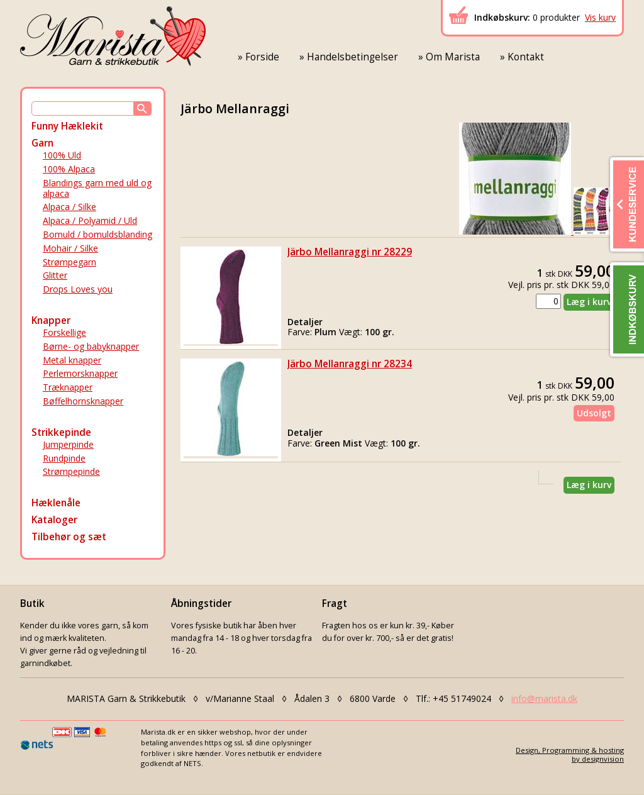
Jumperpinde (68, 444)
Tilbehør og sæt (68, 536)
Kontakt (526, 57)
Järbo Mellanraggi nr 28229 (349, 252)
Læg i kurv (589, 302)
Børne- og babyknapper (91, 346)
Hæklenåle (55, 502)
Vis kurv (600, 17)
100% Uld (62, 155)
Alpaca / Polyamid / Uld (90, 220)
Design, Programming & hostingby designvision (570, 754)
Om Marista (453, 57)
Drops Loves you (78, 289)
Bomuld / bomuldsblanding (97, 234)
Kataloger (54, 519)
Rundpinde (64, 458)
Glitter (55, 275)
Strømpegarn (69, 262)
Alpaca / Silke (69, 207)
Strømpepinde (71, 471)
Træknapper (67, 387)
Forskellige (64, 332)
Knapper (50, 320)
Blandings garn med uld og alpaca (97, 188)
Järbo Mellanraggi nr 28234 (349, 363)
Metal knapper (72, 360)
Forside (262, 57)
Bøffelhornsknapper (83, 401)
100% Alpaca (69, 169)
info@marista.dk (544, 698)
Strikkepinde (61, 432)
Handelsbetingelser (352, 57)
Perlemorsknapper (80, 373)
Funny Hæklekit (67, 126)
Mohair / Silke (70, 248)
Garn (42, 143)
